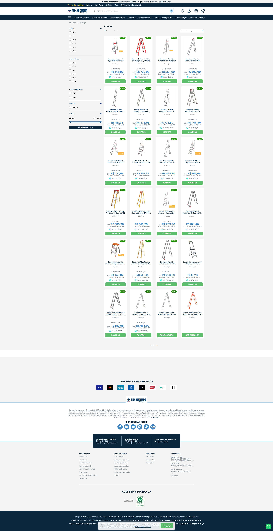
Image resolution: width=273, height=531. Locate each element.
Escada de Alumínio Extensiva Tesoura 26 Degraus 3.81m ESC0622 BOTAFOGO (166, 163)
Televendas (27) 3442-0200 (181, 465)
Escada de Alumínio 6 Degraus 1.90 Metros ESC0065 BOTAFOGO (192, 162)
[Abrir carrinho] (203, 11)
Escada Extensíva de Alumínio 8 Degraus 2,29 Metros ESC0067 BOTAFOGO (166, 214)
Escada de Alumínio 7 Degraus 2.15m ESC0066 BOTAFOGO (115, 162)
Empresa (89, 5)
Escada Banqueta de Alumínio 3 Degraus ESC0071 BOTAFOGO (115, 264)
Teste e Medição (181, 18)
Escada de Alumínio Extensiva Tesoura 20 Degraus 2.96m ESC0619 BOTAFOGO (166, 112)
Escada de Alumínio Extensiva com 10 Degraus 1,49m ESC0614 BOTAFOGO (115, 111)
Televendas (176, 454)
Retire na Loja (150, 460)
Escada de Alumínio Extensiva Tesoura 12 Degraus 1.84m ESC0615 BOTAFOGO (192, 112)
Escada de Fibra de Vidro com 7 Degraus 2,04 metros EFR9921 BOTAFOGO (141, 60)
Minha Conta (83, 472)
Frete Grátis (150, 457)
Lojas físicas (83, 460)
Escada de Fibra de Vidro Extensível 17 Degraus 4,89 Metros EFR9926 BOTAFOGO (192, 314)
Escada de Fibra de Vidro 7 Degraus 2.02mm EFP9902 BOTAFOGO (141, 213)
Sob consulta (167, 335)
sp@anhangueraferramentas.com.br (180, 473)
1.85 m (74, 43)
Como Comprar (119, 457)
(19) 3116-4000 (102, 441)
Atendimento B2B (85, 466)
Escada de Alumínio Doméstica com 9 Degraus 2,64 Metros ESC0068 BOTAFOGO (167, 61)
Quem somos (83, 457)
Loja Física (99, 5)
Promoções (150, 463)
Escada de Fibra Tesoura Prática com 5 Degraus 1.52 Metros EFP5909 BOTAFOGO (115, 213)
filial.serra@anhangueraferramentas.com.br (182, 466)
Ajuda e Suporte (120, 454)
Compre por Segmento (197, 18)
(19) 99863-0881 (161, 442)
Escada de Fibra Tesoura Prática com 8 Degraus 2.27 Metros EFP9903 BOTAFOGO (141, 264)
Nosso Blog (83, 478)
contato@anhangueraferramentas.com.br (106, 443)
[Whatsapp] (268, 526)
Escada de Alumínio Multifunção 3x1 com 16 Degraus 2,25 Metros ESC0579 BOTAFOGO (167, 264)
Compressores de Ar (145, 18)
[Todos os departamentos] (69, 17)
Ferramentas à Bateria (99, 18)
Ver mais (156, 417)
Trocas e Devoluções (121, 466)
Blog (116, 5)
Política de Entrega (120, 469)
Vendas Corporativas (76, 5)
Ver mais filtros (85, 128)
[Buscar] (171, 11)
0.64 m (74, 63)
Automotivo (131, 18)
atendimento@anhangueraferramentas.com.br (136, 443)
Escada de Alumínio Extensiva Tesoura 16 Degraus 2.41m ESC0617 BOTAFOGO (192, 61)
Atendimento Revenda (87, 469)
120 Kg (74, 93)
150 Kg (74, 97)
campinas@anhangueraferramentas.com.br (182, 460)
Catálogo (109, 5)
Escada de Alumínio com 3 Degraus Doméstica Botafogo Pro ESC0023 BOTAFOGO (192, 264)
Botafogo (83, 23)
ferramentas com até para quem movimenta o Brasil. (136, 2)
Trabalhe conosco (85, 463)
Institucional (84, 454)
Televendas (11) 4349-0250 (180, 471)
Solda (156, 18)
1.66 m (74, 40)
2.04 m (74, 77)
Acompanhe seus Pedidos (88, 475)
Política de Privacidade (122, 472)
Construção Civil (166, 18)
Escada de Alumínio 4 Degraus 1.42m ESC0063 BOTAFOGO (115, 60)
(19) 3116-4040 (131, 441)
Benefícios (150, 454)
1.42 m (74, 36)
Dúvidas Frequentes (121, 463)
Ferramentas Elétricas (81, 18)
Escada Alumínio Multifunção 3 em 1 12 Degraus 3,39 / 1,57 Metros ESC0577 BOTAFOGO (115, 315)
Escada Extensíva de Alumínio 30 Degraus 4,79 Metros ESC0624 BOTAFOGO (167, 315)
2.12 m (74, 51)
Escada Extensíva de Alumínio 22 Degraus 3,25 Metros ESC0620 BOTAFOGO (141, 315)
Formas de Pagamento (121, 460)
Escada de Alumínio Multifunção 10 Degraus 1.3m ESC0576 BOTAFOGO (192, 213)
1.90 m (74, 47)
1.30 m (74, 32)
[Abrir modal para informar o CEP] (182, 11)
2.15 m (74, 81)
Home (74, 23)
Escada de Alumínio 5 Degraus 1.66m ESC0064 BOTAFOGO (141, 162)
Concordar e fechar (166, 526)
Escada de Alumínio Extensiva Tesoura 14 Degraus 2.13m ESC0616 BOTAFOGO (141, 112)
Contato (116, 475)
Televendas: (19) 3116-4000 (181, 459)
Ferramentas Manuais (117, 18)
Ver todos (174, 475)
